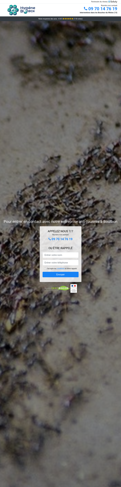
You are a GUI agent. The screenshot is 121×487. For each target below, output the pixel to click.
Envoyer (60, 274)
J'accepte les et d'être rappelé (62, 269)
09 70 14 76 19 (100, 8)
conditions (60, 269)
